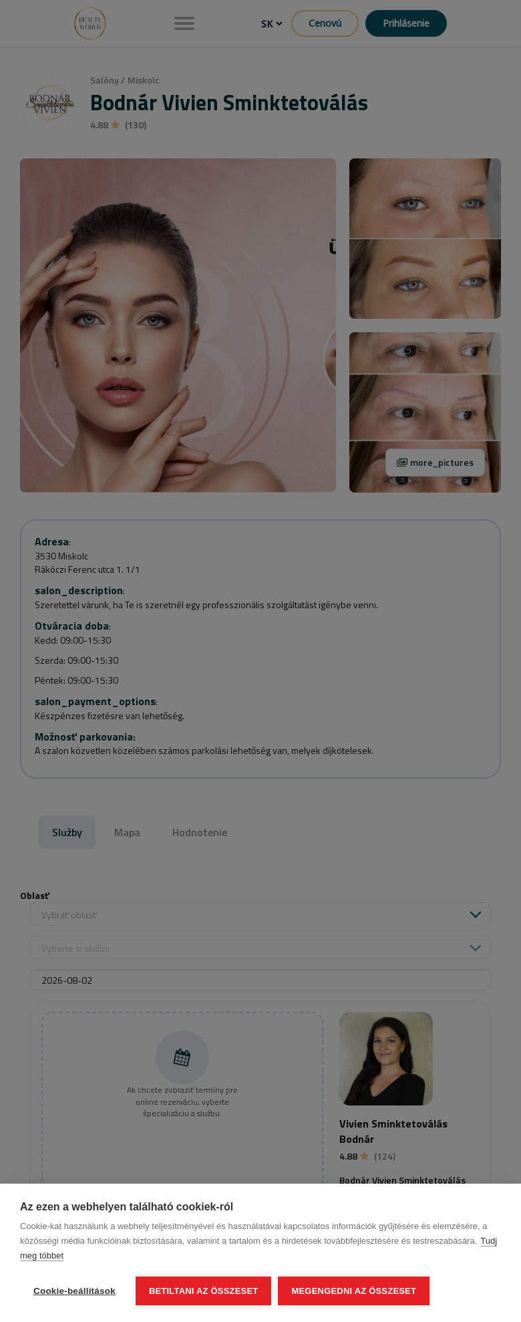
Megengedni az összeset (353, 1291)
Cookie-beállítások (74, 1291)
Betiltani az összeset (203, 1291)
